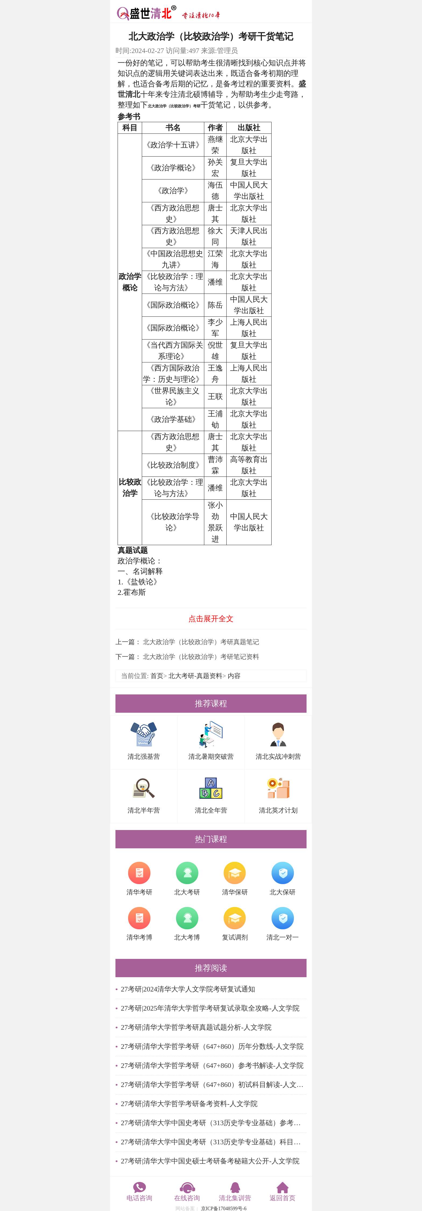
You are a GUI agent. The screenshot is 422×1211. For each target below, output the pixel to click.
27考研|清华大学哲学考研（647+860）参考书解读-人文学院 (212, 1065)
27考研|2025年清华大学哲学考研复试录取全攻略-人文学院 (210, 1008)
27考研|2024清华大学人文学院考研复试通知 (188, 989)
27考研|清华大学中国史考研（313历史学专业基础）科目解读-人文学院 (214, 1142)
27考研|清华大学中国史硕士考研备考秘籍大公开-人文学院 (210, 1161)
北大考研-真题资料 (195, 675)
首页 (156, 675)
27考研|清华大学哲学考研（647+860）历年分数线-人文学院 (212, 1046)
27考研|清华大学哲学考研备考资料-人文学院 (189, 1104)
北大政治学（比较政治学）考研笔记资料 (200, 656)
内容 (234, 675)
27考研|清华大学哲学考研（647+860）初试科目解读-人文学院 (214, 1085)
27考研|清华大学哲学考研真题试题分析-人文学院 (196, 1027)
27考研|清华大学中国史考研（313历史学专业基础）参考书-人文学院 (214, 1123)
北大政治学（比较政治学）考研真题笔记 (200, 641)
